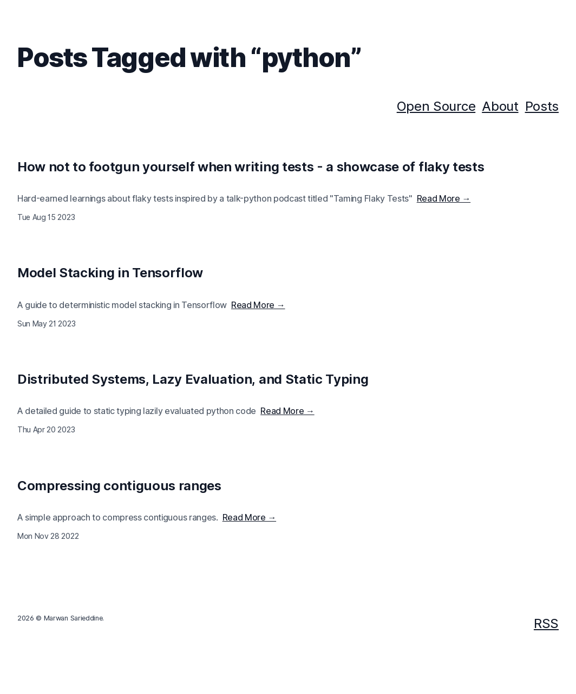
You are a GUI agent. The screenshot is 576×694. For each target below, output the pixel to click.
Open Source (436, 106)
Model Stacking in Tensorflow (110, 273)
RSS (546, 623)
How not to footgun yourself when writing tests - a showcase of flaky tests (250, 167)
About (500, 106)
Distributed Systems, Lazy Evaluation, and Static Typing (192, 379)
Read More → (443, 198)
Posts (542, 106)
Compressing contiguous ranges (119, 485)
